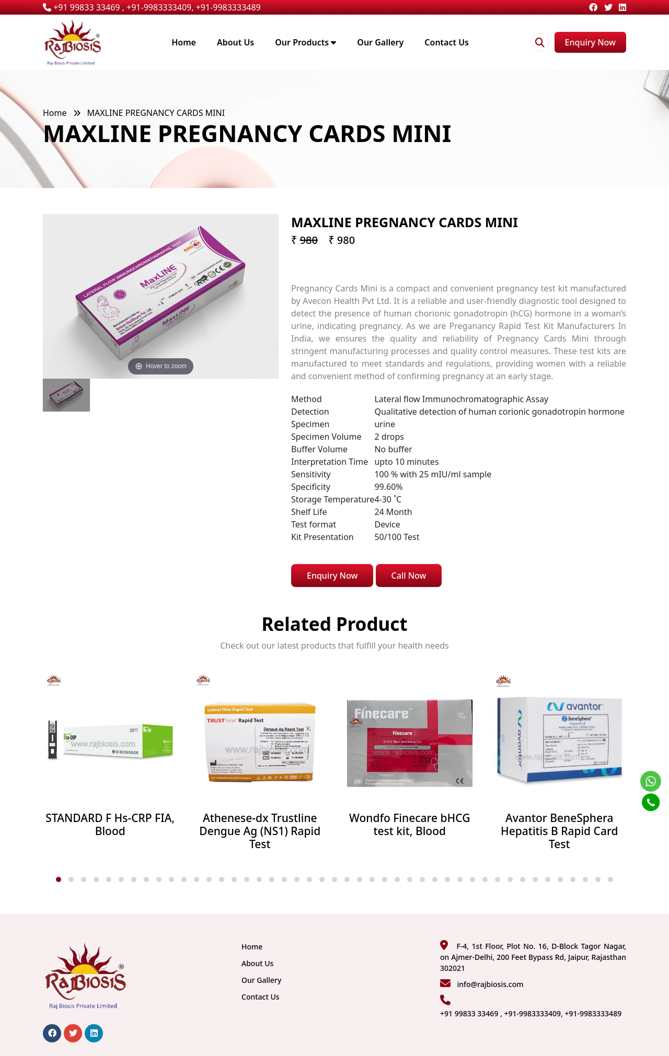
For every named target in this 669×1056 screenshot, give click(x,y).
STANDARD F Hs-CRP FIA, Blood (110, 825)
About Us (235, 42)
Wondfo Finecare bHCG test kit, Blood (409, 825)
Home (183, 42)
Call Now (408, 575)
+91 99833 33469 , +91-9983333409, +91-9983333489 (152, 7)
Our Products (305, 42)
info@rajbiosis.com (490, 984)
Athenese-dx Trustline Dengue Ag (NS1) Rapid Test (259, 831)
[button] (58, 879)
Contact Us (446, 42)
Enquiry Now (590, 42)
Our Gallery (380, 42)
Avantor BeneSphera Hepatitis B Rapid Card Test (559, 831)
